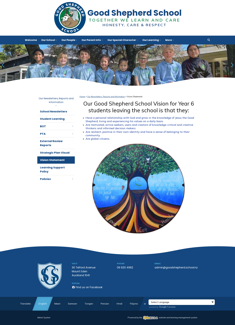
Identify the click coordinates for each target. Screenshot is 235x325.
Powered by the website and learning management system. (163, 317)
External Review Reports (51, 143)
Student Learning (52, 119)
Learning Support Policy (52, 169)
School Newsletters (53, 111)
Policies (57, 179)
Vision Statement (52, 160)
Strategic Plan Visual (55, 152)
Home (82, 96)
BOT (57, 126)
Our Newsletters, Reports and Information (56, 101)
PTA (57, 134)
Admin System (43, 317)
